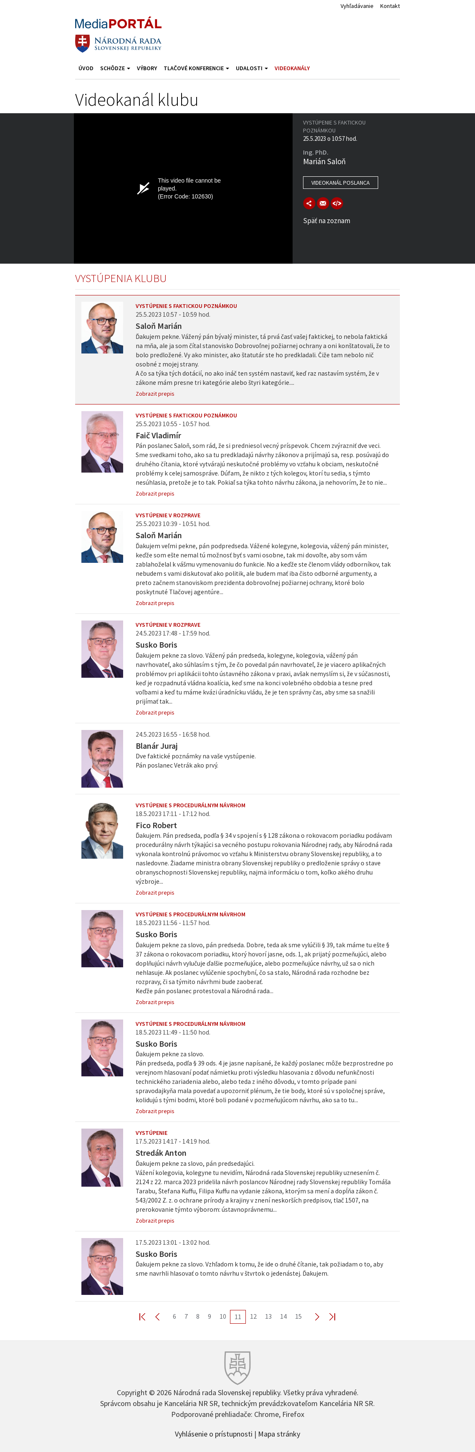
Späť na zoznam (326, 220)
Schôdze (115, 68)
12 (253, 1316)
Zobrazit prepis (155, 393)
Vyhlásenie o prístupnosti (214, 1433)
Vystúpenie (151, 1133)
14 (283, 1316)
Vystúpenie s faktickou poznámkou (186, 306)
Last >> (327, 1316)
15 (298, 1316)
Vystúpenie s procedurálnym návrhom (190, 805)
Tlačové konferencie (196, 68)
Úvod (85, 68)
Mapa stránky (279, 1433)
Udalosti (252, 68)
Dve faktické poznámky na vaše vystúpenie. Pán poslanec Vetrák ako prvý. (196, 760)
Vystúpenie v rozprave (168, 515)
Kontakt (390, 6)
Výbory (147, 68)
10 (223, 1316)
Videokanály (292, 68)
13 (268, 1316)
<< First (147, 1316)
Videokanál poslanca (340, 182)
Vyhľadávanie (357, 6)
